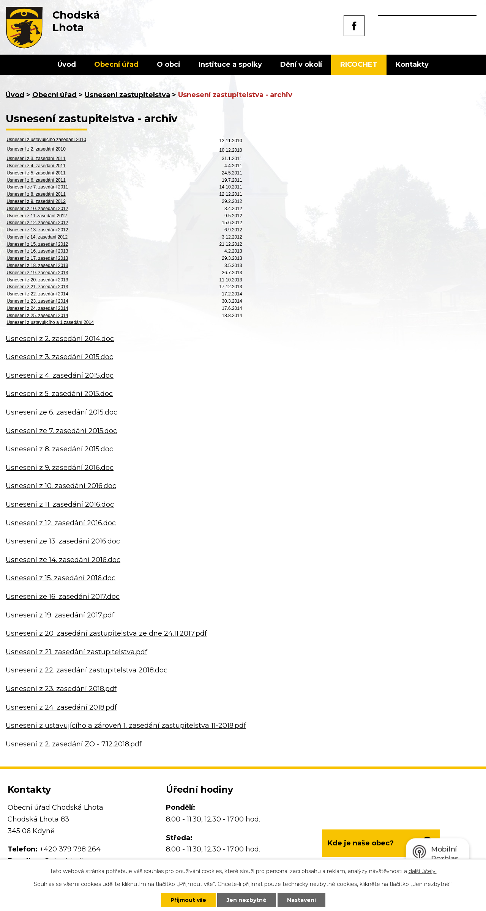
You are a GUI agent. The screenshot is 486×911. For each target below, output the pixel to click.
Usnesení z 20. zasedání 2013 (37, 280)
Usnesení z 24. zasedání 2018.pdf (61, 707)
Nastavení (301, 900)
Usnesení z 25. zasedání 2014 (37, 315)
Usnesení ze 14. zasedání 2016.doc (63, 560)
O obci (168, 64)
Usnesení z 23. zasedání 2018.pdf (61, 689)
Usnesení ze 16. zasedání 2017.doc (63, 596)
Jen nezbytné (247, 900)
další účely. (423, 871)
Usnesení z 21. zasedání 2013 (37, 286)
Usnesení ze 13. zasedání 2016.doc (63, 541)
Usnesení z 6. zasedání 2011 (35, 180)
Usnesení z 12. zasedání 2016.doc (61, 523)
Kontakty (412, 64)
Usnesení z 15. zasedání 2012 (37, 244)
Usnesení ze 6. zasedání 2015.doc (61, 412)
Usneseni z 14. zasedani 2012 (37, 237)
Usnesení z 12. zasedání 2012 (37, 222)
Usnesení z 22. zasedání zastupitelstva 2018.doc (86, 670)
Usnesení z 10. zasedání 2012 (37, 208)
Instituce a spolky (230, 64)
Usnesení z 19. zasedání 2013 (37, 272)
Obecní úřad (116, 64)
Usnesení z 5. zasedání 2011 (35, 173)
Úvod (66, 64)
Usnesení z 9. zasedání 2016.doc (60, 467)
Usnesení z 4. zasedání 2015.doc (60, 375)
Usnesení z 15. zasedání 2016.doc (60, 578)
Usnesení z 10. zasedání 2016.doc (61, 486)
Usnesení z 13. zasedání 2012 (37, 229)
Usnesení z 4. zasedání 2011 (35, 165)
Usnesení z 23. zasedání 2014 (37, 301)
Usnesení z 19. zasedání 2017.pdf (60, 615)
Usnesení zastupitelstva (127, 95)
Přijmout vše (188, 900)
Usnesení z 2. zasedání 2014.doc (60, 339)
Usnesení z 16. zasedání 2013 (37, 251)
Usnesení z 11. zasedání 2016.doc (60, 504)
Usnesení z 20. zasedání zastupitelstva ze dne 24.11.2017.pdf (106, 633)
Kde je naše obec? (361, 843)
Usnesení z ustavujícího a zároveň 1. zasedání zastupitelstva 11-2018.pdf (126, 725)
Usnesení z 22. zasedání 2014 (37, 294)
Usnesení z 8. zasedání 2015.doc (59, 449)
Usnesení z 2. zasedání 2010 (35, 149)
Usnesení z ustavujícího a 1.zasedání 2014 (49, 322)
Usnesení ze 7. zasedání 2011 (37, 187)
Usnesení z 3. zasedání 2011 (35, 158)
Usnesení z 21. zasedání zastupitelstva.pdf (76, 652)
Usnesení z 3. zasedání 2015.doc (59, 357)
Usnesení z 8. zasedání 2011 (35, 194)
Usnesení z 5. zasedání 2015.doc (59, 394)
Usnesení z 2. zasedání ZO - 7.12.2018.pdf (74, 744)
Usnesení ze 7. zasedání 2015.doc (61, 431)
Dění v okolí (301, 64)
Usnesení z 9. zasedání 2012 (35, 201)
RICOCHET (358, 64)
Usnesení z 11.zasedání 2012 (36, 215)
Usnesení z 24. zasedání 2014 (37, 308)
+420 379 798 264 (70, 849)
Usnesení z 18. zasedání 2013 (37, 265)
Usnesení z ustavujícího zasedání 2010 (46, 139)
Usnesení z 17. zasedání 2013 (37, 258)
